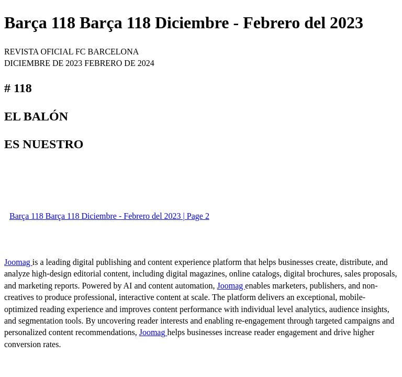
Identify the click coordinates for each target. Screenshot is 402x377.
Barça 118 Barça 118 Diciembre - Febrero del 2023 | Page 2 (109, 216)
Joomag (18, 262)
